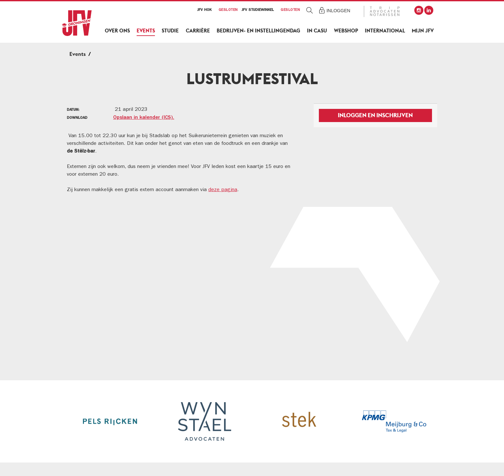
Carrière (198, 30)
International (385, 30)
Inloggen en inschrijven (375, 115)
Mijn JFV (423, 30)
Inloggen (338, 10)
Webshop (346, 30)
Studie (170, 30)
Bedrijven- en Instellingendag (258, 30)
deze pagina (222, 190)
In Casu (317, 30)
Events (146, 30)
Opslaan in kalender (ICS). (143, 117)
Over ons (117, 30)
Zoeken (309, 10)
